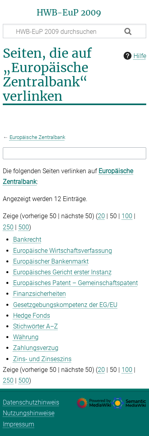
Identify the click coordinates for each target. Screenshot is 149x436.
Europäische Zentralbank (37, 137)
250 (8, 227)
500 (23, 227)
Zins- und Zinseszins (42, 359)
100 (127, 216)
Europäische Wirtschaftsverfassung (62, 250)
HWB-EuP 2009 (69, 13)
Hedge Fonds (31, 315)
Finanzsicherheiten (39, 293)
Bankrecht (27, 239)
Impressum (18, 424)
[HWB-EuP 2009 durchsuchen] (74, 31)
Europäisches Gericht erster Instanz (62, 272)
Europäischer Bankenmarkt (51, 261)
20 (101, 216)
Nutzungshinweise (28, 413)
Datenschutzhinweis (31, 402)
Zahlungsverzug (35, 348)
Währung (26, 337)
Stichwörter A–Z (35, 326)
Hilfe (134, 56)
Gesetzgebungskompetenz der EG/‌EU (65, 305)
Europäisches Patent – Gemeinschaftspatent (75, 283)
